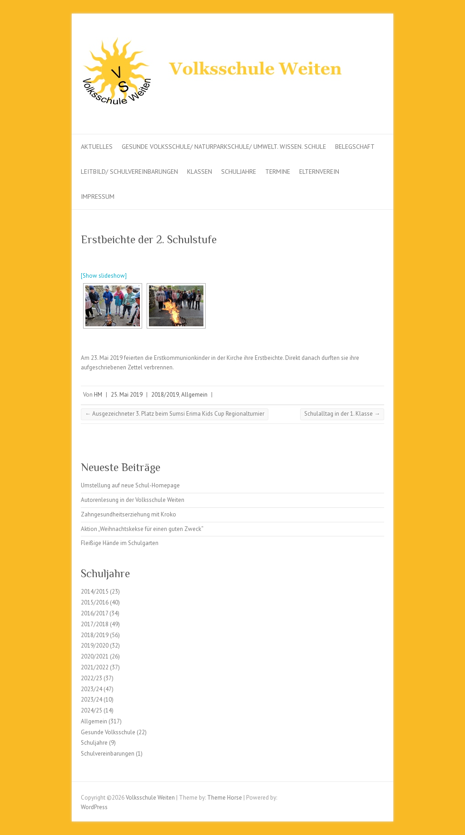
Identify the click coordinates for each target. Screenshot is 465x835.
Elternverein (319, 171)
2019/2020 (95, 645)
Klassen (199, 171)
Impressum (97, 196)
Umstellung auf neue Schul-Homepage (130, 485)
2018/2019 (165, 394)
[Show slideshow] (104, 276)
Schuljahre (238, 171)
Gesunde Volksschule (108, 732)
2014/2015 (95, 591)
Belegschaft (355, 146)
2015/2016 (95, 602)
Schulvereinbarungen (107, 753)
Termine (277, 171)
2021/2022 (95, 667)
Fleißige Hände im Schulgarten (119, 543)
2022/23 (91, 678)
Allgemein (194, 394)
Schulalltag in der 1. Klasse (342, 414)
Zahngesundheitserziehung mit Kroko (128, 514)
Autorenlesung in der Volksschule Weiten (132, 500)
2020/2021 (95, 656)
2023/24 (91, 689)
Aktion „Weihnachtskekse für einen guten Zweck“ (142, 529)
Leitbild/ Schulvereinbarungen (129, 171)
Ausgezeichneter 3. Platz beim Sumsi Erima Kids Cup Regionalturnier (174, 414)
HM (98, 394)
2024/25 (91, 710)
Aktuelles (97, 146)
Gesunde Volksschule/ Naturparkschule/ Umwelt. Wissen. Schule (224, 146)
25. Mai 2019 (127, 394)
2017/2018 (95, 624)
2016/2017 (94, 613)
